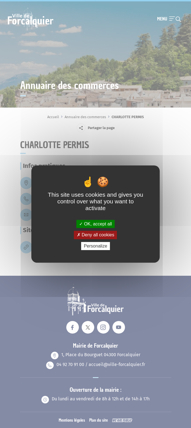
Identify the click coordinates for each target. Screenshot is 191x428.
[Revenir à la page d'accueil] (30, 30)
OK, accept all (95, 224)
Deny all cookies (95, 234)
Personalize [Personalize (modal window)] (95, 246)
